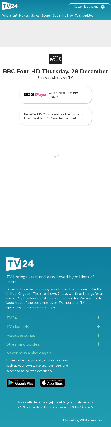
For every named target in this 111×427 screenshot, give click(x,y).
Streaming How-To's (67, 16)
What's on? (9, 16)
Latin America (84, 402)
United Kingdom (64, 402)
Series (35, 16)
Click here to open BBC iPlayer (51, 95)
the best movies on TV (45, 302)
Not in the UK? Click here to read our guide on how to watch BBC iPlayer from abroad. (53, 116)
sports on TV (75, 302)
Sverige (47, 402)
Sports (46, 16)
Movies (24, 16)
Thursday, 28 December (82, 420)
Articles (88, 16)
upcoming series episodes (26, 307)
